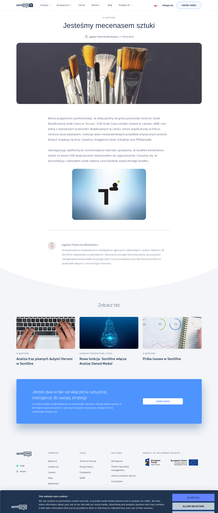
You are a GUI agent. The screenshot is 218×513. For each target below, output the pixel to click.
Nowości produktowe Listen (96, 353)
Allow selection (193, 485)
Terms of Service (88, 461)
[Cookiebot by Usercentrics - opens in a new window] (19, 507)
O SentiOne (109, 17)
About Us (52, 461)
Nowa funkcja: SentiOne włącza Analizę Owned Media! (103, 361)
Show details (155, 507)
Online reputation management (120, 468)
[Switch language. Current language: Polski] (156, 5)
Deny (193, 494)
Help (22, 465)
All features (117, 461)
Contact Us (53, 466)
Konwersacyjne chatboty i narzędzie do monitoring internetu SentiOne (24, 5)
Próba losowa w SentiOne (162, 358)
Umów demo (163, 401)
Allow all (193, 477)
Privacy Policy (86, 466)
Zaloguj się (167, 5)
